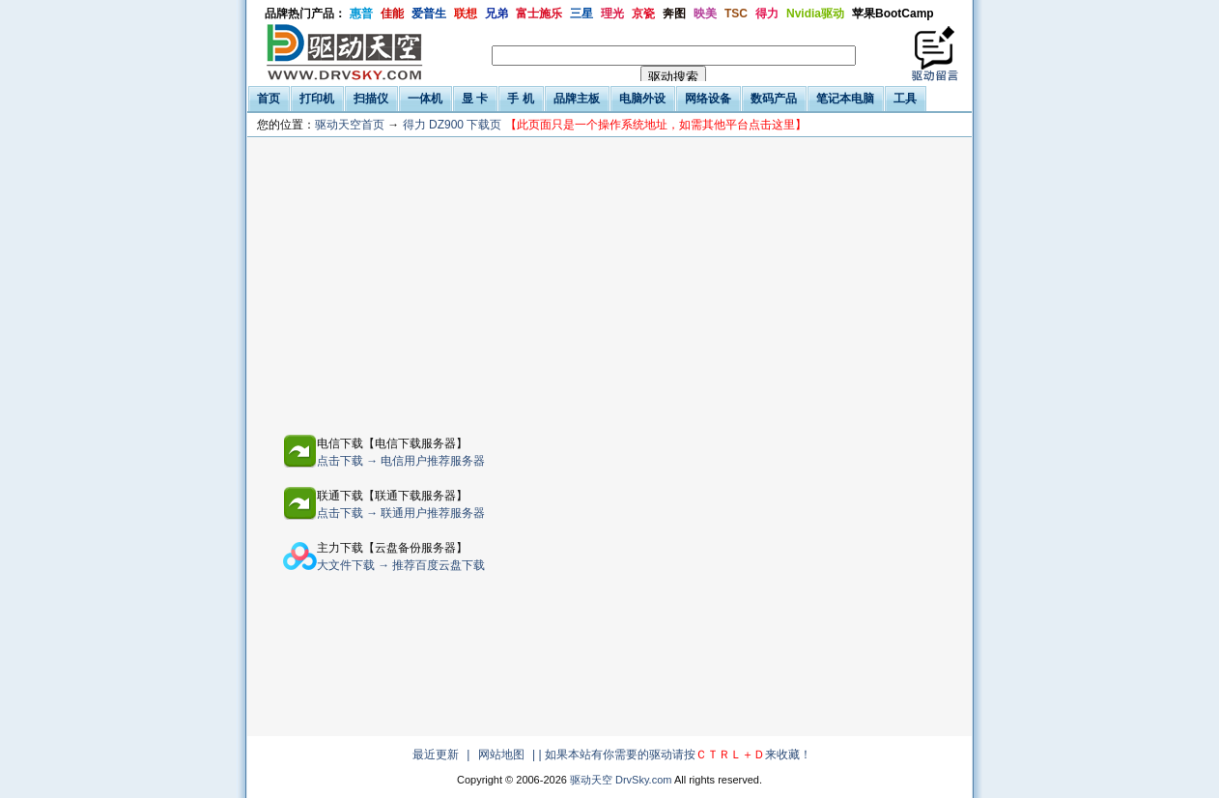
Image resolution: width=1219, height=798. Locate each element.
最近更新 (435, 754)
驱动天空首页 (349, 124)
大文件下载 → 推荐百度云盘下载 (401, 565)
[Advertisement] (476, 282)
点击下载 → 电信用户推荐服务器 (401, 461)
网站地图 (501, 754)
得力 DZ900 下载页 (605, 124)
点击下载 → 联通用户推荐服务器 (401, 513)
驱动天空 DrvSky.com (621, 779)
